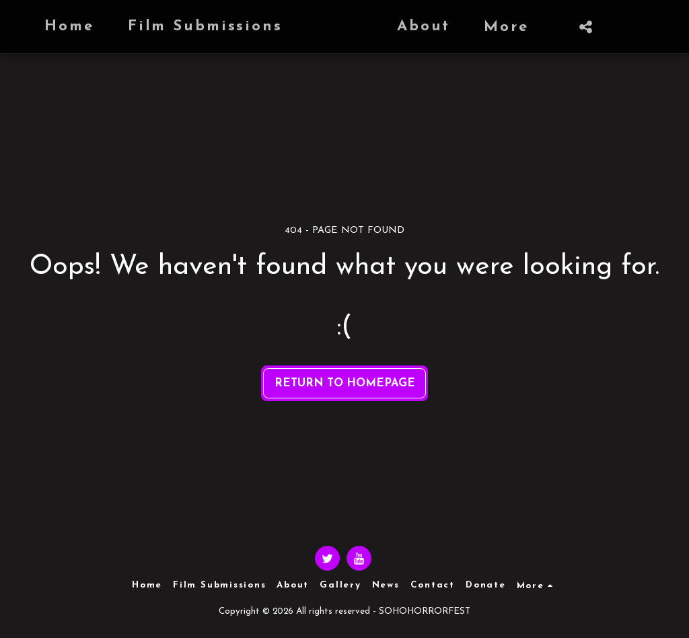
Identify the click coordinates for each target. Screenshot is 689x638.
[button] (527, 27)
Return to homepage (345, 383)
